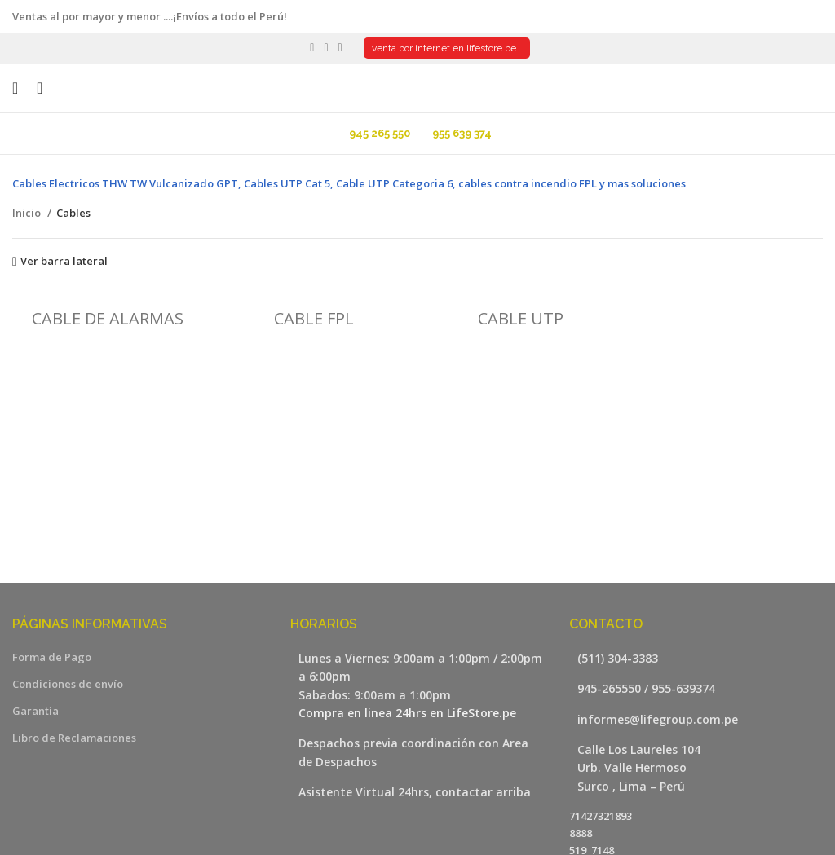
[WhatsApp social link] (340, 48)
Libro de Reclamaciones (74, 737)
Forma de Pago (51, 657)
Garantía (35, 710)
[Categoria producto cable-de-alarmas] (107, 311)
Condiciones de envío (67, 684)
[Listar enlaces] (696, 659)
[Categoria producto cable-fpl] (314, 311)
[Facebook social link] (312, 48)
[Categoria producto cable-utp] (521, 311)
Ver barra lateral (64, 261)
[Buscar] (34, 88)
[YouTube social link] (326, 48)
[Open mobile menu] (15, 88)
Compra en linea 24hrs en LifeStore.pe (407, 713)
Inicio (27, 212)
